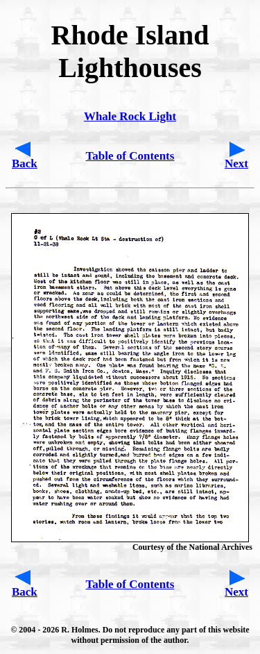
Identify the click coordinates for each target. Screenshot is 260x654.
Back (24, 163)
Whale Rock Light (130, 116)
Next (236, 163)
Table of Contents (130, 155)
